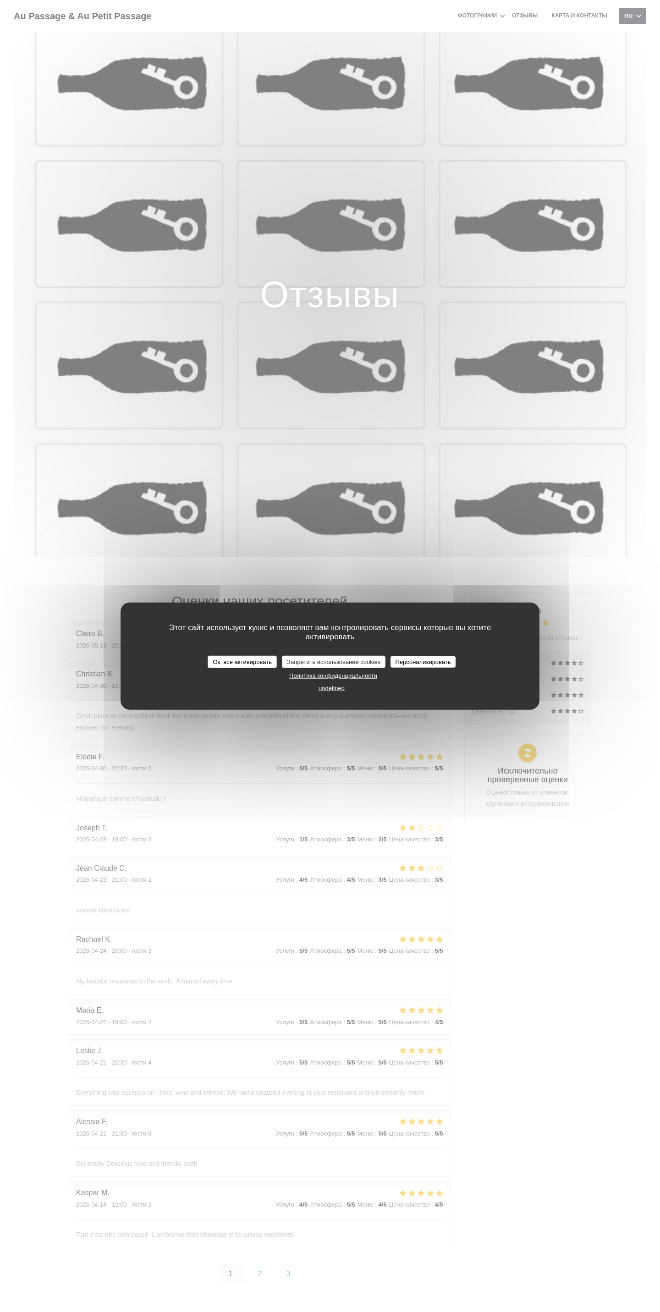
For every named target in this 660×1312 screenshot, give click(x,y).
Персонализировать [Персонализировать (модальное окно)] (423, 661)
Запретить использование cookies (333, 661)
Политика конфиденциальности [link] (333, 675)
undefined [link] (332, 688)
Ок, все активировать (242, 661)
